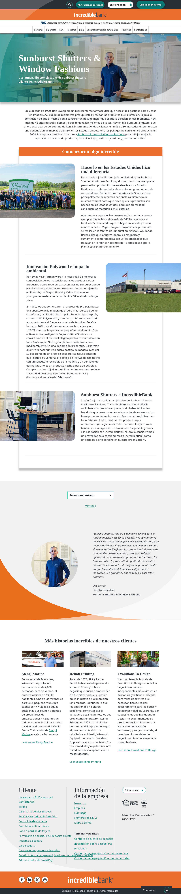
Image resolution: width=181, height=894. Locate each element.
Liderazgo (80, 813)
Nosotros (71, 29)
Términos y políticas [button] (86, 833)
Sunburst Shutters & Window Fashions (101, 134)
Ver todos (90, 505)
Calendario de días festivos (35, 811)
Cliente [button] (28, 790)
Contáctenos (140, 29)
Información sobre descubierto (93, 843)
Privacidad (80, 848)
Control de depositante (33, 821)
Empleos (79, 808)
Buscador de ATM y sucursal (36, 797)
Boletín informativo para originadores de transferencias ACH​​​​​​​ (56, 855)
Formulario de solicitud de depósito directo (45, 836)
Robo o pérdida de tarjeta (34, 831)
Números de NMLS (85, 817)
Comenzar (156, 890)
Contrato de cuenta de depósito (93, 839)
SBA (61, 29)
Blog (81, 29)
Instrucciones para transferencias (39, 850)
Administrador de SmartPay (36, 860)
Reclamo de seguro (30, 840)
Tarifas (23, 806)
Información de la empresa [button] (91, 793)
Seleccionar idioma (151, 4)
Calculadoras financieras (34, 826)
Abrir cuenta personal (90, 4)
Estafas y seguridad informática (38, 816)
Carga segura (27, 845)
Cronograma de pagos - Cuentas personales (101, 853)
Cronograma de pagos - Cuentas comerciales (102, 858)
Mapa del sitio (83, 822)
